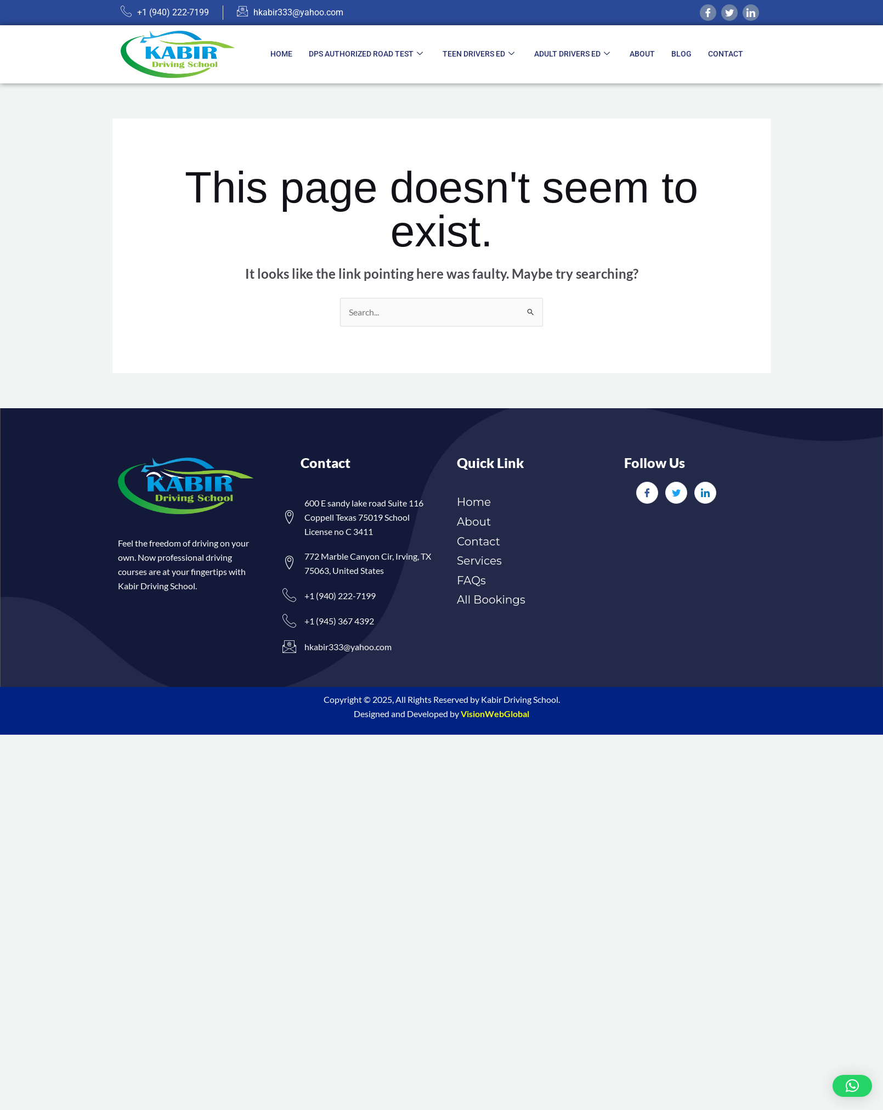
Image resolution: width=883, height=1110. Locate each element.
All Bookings (491, 599)
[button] (852, 1086)
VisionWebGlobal (495, 713)
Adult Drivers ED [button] (572, 54)
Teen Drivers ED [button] (478, 54)
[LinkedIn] (705, 493)
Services (479, 560)
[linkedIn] (751, 12)
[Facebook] (708, 12)
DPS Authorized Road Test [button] (366, 54)
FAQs (471, 580)
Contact (725, 53)
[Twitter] (676, 493)
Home (281, 53)
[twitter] (729, 12)
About (642, 53)
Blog (681, 53)
